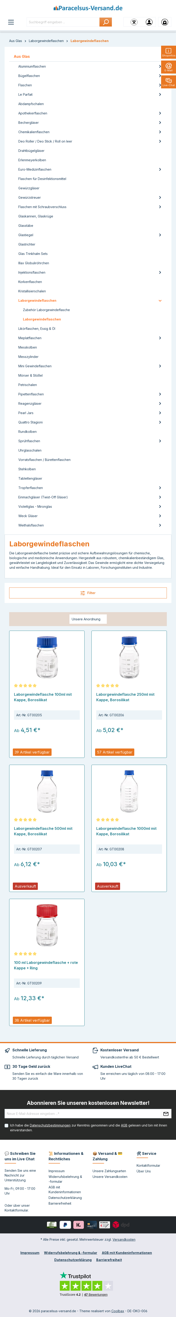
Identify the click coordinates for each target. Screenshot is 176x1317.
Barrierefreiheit (60, 1203)
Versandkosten (124, 1239)
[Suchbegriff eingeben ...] (63, 22)
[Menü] (11, 21)
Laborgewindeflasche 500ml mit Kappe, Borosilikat (43, 831)
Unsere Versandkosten (110, 1177)
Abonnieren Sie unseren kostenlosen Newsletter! (88, 1103)
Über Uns (144, 1171)
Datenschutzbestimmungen (50, 1125)
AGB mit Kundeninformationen (127, 1253)
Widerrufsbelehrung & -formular (70, 1253)
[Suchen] (105, 22)
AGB (124, 1125)
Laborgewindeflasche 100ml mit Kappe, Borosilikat (43, 697)
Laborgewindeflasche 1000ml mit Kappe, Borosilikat (126, 831)
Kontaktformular (16, 1210)
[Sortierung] (88, 619)
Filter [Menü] (88, 593)
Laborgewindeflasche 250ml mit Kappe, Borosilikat (125, 697)
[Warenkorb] (164, 21)
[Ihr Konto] (149, 21)
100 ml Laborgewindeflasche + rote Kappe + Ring (46, 965)
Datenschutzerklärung (65, 1198)
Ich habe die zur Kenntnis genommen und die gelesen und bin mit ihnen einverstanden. (88, 1127)
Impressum (57, 1171)
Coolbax (117, 1311)
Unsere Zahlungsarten (109, 1171)
